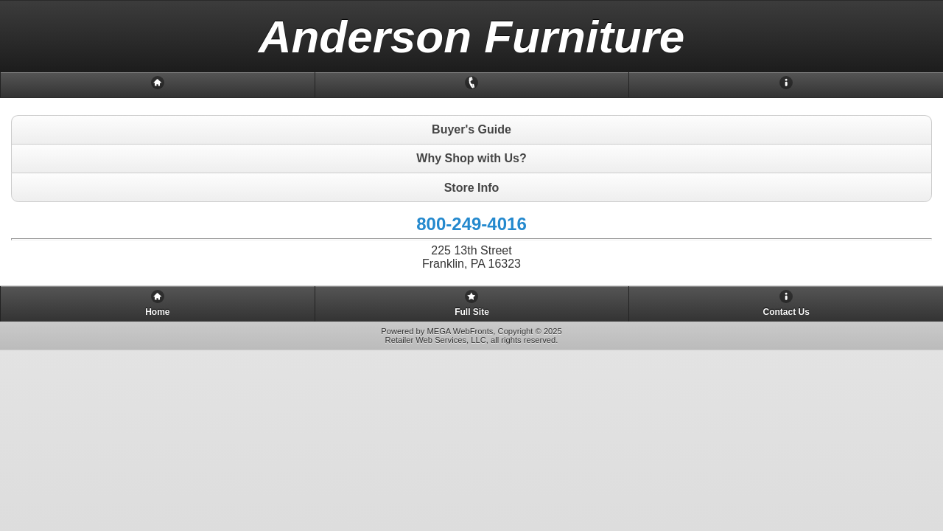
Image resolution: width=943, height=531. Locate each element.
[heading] (471, 36)
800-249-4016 (471, 224)
